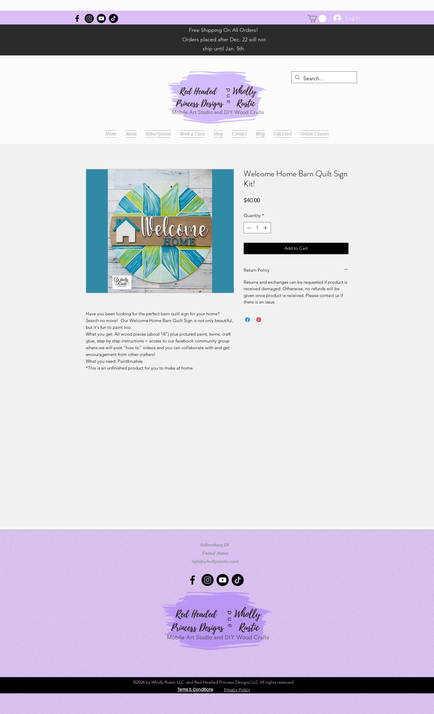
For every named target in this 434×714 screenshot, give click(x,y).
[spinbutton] (257, 227)
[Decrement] (249, 227)
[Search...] (323, 79)
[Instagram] (89, 18)
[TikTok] (113, 18)
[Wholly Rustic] (77, 18)
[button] (316, 18)
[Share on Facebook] (247, 319)
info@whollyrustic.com (215, 561)
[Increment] (266, 227)
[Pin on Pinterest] (258, 319)
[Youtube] (101, 18)
